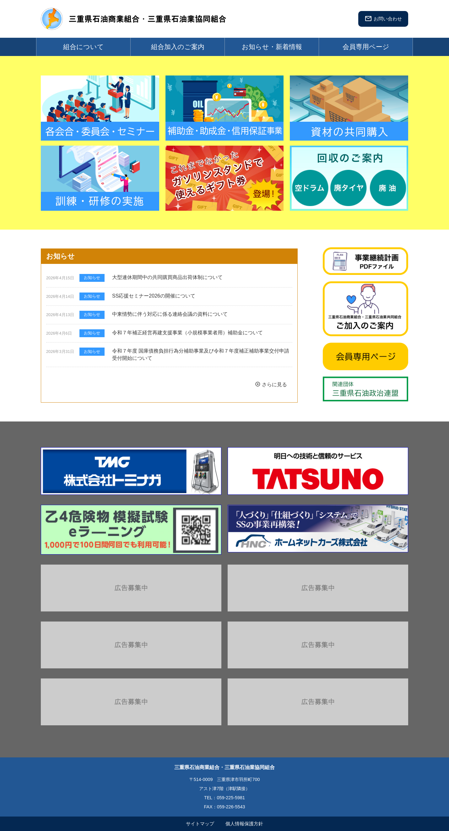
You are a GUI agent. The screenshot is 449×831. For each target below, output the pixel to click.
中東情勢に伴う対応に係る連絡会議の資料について (170, 314)
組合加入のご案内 (177, 46)
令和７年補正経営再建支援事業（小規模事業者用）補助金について (187, 332)
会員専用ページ (366, 46)
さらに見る (271, 384)
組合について (83, 46)
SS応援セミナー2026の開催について (153, 295)
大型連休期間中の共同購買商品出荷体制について (167, 277)
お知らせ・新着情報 (272, 46)
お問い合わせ (383, 18)
